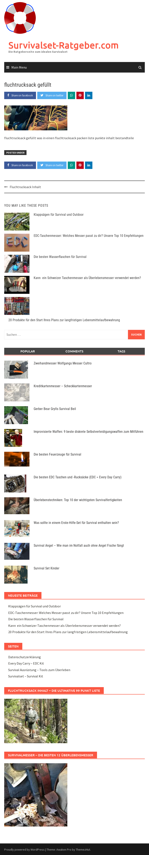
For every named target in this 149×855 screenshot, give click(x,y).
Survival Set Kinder (46, 568)
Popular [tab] (27, 351)
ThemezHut (83, 849)
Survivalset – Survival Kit (25, 676)
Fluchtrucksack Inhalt (25, 187)
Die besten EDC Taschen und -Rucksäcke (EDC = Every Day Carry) (77, 477)
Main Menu (19, 67)
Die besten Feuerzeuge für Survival (57, 454)
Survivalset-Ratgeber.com (63, 45)
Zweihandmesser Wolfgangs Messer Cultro (63, 363)
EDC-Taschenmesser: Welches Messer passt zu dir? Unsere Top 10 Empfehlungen (89, 236)
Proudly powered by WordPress (24, 849)
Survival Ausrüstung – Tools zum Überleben (39, 670)
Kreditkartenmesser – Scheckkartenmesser (63, 386)
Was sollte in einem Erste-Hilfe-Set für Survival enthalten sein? (76, 523)
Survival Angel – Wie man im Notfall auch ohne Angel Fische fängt (79, 545)
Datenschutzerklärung (24, 657)
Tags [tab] (121, 351)
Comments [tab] (74, 351)
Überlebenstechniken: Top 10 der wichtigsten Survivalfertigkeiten (78, 500)
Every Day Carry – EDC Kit (26, 663)
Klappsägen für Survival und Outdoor (59, 215)
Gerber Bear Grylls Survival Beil (55, 409)
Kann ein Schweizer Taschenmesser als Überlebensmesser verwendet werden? (87, 278)
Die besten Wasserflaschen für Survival (60, 257)
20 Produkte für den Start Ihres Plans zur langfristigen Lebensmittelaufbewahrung (64, 320)
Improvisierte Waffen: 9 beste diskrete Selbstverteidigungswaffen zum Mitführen (88, 432)
